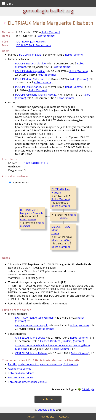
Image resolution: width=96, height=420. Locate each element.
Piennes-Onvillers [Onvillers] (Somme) (62, 341)
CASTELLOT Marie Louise (30, 337)
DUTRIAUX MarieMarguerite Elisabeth (31, 211)
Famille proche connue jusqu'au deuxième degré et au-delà (43, 364)
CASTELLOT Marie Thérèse (31, 353)
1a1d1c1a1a (38, 162)
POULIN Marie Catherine (29, 79)
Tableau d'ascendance (21, 373)
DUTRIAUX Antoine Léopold (31, 325)
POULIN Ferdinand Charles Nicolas (35, 94)
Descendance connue (20, 377)
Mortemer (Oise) (61, 240)
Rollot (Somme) (50, 32)
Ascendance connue (19, 368)
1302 (27, 162)
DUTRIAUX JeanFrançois (60, 190)
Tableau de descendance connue (27, 382)
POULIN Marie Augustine (30, 71)
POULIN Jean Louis (30, 54)
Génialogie (88, 389)
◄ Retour (48, 399)
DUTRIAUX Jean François (31, 41)
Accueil (32, 416)
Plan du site (47, 416)
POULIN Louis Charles (28, 86)
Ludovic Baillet (46, 409)
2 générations (20, 182)
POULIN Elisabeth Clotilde (30, 63)
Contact (64, 416)
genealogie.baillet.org (48, 10)
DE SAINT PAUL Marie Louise (33, 45)
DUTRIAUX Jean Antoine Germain (34, 317)
